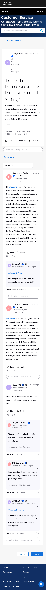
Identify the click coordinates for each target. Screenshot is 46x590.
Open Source (28, 577)
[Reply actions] (37, 269)
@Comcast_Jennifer (16, 510)
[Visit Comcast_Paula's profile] (9, 177)
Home (5, 11)
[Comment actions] (39, 183)
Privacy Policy (8, 577)
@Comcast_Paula (15, 273)
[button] (7, 133)
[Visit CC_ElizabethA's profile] (9, 425)
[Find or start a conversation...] (41, 30)
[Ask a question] (41, 584)
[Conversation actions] (40, 74)
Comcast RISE (28, 581)
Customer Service (11, 40)
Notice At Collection (11, 586)
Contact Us (7, 567)
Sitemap (26, 572)
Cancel (22, 554)
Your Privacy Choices (11, 581)
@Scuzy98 (13, 187)
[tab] (8, 157)
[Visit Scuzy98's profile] (7, 62)
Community (7, 572)
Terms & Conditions (30, 567)
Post (37, 554)
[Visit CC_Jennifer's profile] (9, 464)
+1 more (19, 176)
